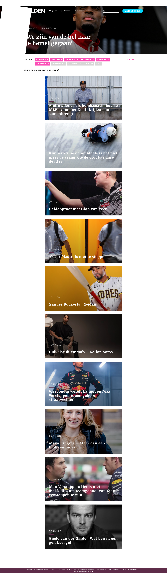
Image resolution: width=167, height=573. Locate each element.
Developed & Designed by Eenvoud (83, 571)
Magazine (53, 11)
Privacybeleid (73, 569)
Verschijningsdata (114, 569)
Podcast (67, 11)
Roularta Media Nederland (130, 569)
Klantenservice (101, 569)
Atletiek (73, 64)
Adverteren (30, 569)
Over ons (78, 11)
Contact (53, 569)
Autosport (86, 64)
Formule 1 (70, 59)
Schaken (102, 59)
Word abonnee (132, 10)
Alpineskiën (58, 64)
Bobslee (41, 59)
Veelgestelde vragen (42, 569)
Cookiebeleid (62, 569)
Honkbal (86, 59)
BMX (98, 64)
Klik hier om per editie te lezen (42, 70)
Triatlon (41, 64)
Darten (55, 59)
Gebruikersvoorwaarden (87, 569)
